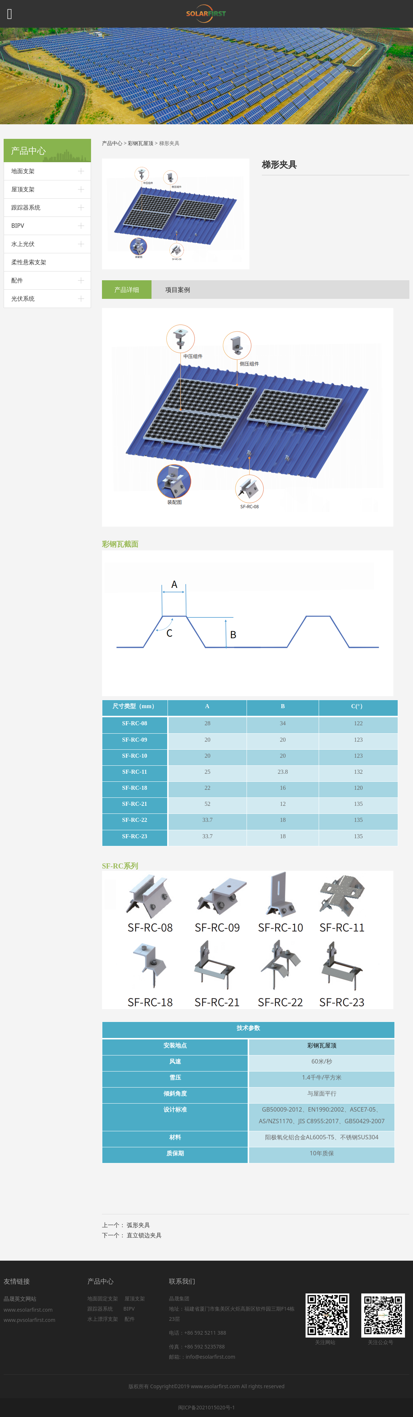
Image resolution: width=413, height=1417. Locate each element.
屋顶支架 (23, 189)
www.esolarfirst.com (29, 1309)
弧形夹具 (138, 1225)
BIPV (17, 226)
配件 (17, 280)
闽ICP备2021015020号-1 (206, 1407)
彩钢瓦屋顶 (140, 143)
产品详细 (126, 289)
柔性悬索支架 (28, 262)
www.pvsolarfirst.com (29, 1319)
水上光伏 (23, 244)
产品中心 (112, 143)
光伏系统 (23, 298)
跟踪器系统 (25, 207)
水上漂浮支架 (103, 1318)
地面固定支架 (102, 1298)
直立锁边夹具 (144, 1235)
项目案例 (177, 289)
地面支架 (23, 171)
